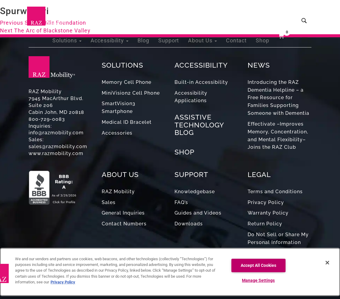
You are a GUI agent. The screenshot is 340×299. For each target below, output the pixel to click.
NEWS (259, 65)
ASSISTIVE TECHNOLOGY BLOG (199, 124)
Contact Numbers (124, 224)
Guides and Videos (198, 213)
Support (175, 15)
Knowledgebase (195, 191)
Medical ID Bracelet (127, 122)
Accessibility (120, 15)
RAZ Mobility (118, 191)
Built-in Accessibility (201, 82)
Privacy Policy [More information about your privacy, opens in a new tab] (63, 282)
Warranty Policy (268, 213)
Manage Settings (258, 280)
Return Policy (265, 224)
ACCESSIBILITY (201, 65)
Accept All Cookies (258, 265)
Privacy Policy (266, 202)
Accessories (117, 133)
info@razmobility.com (56, 133)
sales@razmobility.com (58, 146)
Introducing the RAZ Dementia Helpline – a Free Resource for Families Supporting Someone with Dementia (278, 97)
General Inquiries (123, 213)
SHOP (184, 152)
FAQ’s (181, 202)
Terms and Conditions (275, 191)
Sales (109, 202)
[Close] (327, 262)
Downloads (189, 224)
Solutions (81, 15)
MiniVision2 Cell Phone (131, 93)
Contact (238, 15)
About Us (207, 15)
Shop (263, 15)
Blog (151, 15)
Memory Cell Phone (126, 82)
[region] (170, 272)
